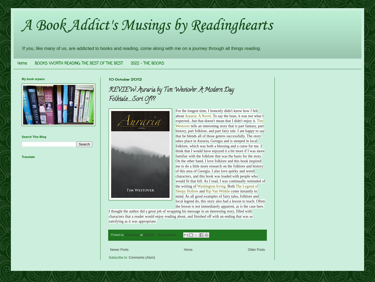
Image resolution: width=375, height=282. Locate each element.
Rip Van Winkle (218, 191)
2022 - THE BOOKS (147, 63)
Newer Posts (119, 250)
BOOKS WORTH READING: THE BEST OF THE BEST (79, 63)
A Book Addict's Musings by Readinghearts (147, 25)
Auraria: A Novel (198, 116)
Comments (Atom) (142, 257)
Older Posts (256, 250)
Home (22, 63)
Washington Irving (211, 186)
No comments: (168, 234)
